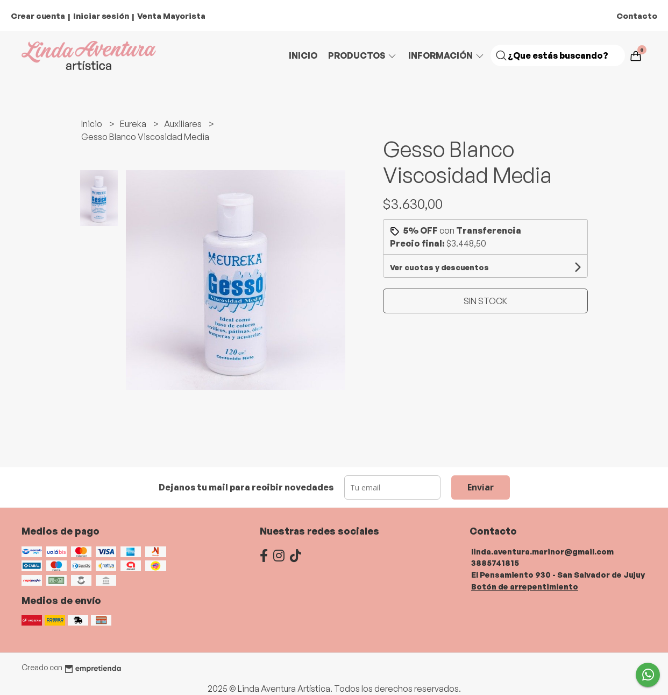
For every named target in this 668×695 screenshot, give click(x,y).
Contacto (636, 16)
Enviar (480, 487)
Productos (362, 55)
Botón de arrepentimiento (524, 586)
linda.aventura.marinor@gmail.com (542, 551)
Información (446, 55)
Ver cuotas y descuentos (439, 267)
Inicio (303, 55)
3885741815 (495, 562)
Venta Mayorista (171, 16)
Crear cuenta (38, 16)
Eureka (134, 123)
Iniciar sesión (101, 16)
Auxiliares (183, 123)
